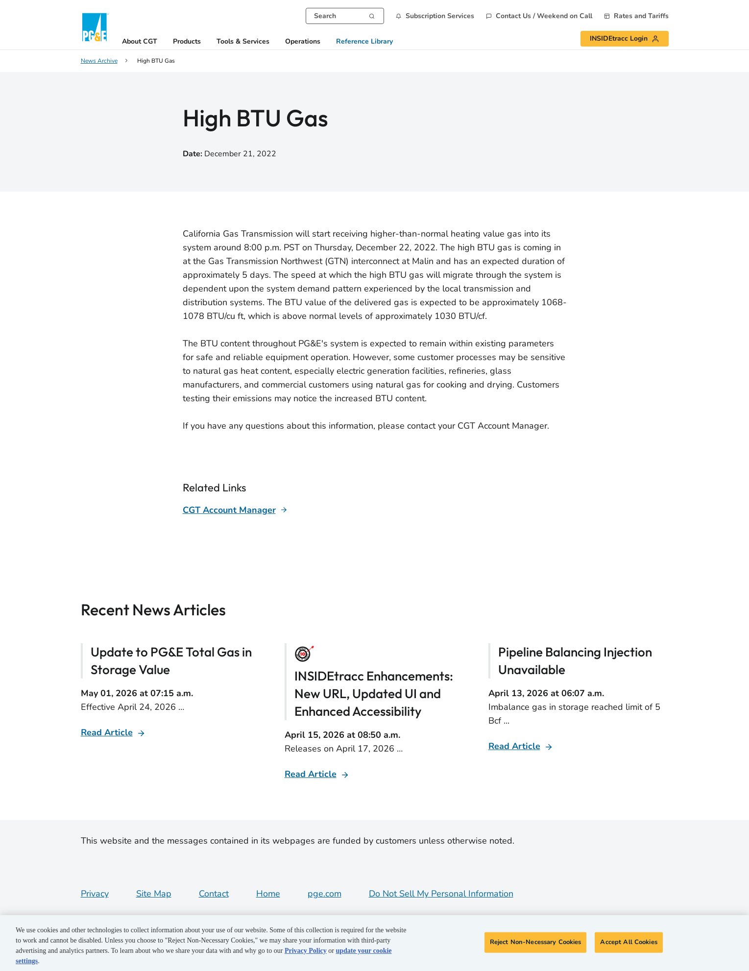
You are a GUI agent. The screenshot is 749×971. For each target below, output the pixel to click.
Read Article (107, 732)
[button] (435, 15)
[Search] (371, 15)
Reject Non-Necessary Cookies (535, 942)
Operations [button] (302, 42)
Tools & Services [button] (243, 42)
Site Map (153, 893)
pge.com (324, 893)
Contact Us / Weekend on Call (544, 16)
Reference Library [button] (364, 42)
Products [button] (187, 42)
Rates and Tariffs (641, 16)
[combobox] (345, 16)
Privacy (95, 893)
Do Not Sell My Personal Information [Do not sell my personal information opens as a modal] (441, 893)
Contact (214, 893)
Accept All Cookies (628, 942)
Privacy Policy (306, 950)
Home (268, 893)
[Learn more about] (235, 510)
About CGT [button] (139, 42)
